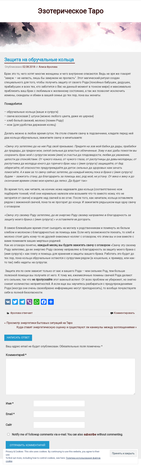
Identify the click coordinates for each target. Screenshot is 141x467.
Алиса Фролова (48, 66)
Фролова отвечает (21, 313)
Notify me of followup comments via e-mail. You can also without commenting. (64, 434)
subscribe (90, 434)
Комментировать (124, 313)
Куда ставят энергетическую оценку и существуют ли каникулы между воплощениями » (76, 327)
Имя (9, 403)
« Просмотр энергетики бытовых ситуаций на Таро (38, 323)
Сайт (9, 425)
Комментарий (16, 355)
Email (10, 414)
